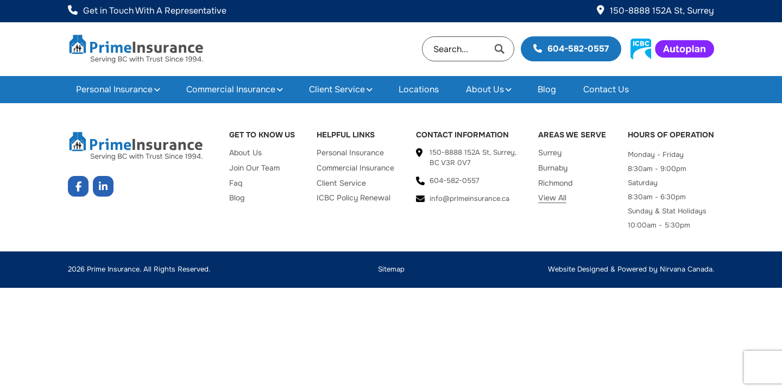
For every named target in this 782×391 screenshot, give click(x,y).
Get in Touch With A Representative (147, 10)
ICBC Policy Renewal (353, 198)
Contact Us (606, 89)
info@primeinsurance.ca (469, 198)
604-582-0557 (571, 48)
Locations (419, 89)
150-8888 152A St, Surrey (655, 10)
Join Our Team (254, 168)
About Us (485, 89)
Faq (235, 183)
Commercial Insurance (230, 89)
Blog (547, 89)
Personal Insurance (114, 89)
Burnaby (552, 168)
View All (552, 198)
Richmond (555, 183)
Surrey (550, 152)
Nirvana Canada (686, 269)
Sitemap (391, 269)
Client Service (337, 89)
